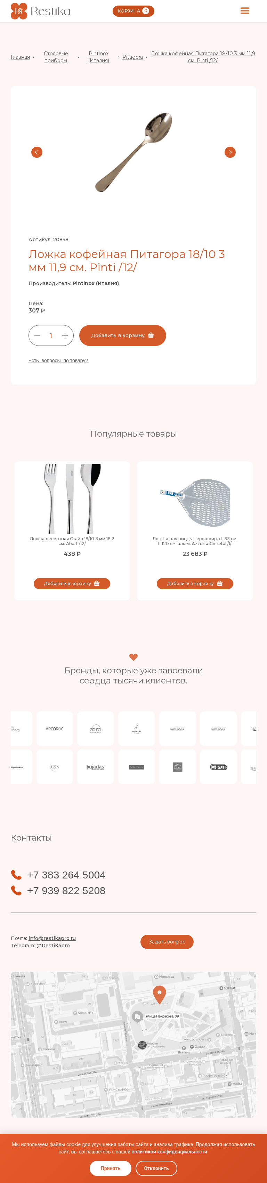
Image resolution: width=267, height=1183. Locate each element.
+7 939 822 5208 (66, 890)
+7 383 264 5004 (66, 875)
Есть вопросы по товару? (58, 360)
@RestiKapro (53, 945)
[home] (40, 11)
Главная (20, 57)
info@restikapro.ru (52, 938)
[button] (245, 11)
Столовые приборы (56, 57)
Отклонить (156, 1168)
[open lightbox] (134, 152)
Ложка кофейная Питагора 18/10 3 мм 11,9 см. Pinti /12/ (203, 57)
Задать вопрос (167, 942)
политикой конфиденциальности (169, 1151)
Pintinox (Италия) (98, 57)
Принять (110, 1168)
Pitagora (132, 57)
